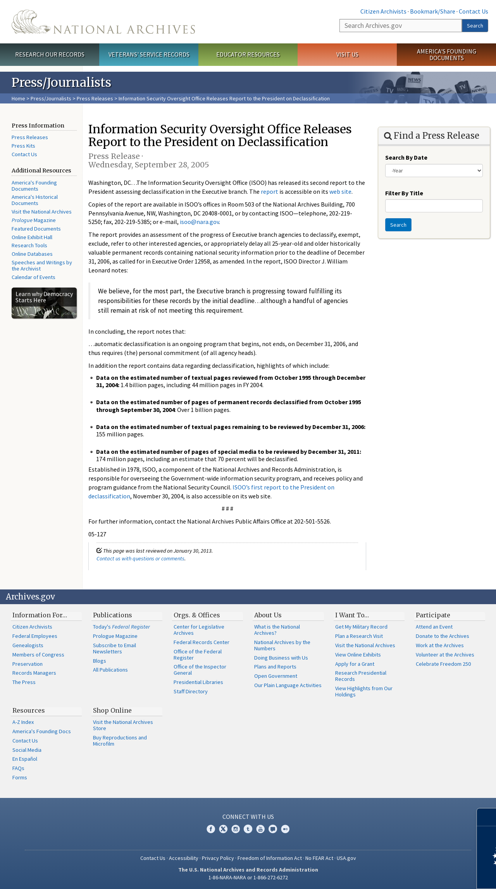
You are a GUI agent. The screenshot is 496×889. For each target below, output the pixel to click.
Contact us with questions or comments (140, 558)
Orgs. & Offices (197, 615)
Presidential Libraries (198, 682)
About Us (268, 615)
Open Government (275, 675)
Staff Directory (191, 691)
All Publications (110, 669)
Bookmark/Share (432, 11)
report (269, 191)
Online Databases (32, 253)
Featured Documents (36, 228)
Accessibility (183, 858)
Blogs (99, 660)
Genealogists (27, 645)
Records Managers (34, 672)
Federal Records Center (201, 642)
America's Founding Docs (41, 731)
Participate (433, 615)
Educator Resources (248, 54)
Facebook (210, 829)
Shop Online (112, 710)
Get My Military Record (361, 626)
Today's (121, 626)
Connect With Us (248, 816)
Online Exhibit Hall (32, 237)
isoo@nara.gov (199, 222)
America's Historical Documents (35, 200)
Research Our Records (49, 54)
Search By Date (406, 157)
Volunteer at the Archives (445, 654)
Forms (19, 777)
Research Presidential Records (360, 675)
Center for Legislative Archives (199, 629)
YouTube (260, 829)
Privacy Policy (218, 858)
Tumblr (248, 829)
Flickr (285, 829)
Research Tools (29, 245)
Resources (28, 710)
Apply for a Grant (354, 663)
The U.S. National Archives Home (103, 22)
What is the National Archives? (277, 629)
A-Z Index (23, 721)
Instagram (235, 829)
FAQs (18, 768)
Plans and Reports (275, 666)
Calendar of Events (33, 277)
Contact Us (473, 11)
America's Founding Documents (446, 54)
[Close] (487, 817)
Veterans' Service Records (148, 54)
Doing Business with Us (281, 657)
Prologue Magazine (115, 635)
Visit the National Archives (42, 211)
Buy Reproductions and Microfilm (120, 740)
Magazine (34, 220)
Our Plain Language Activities (288, 685)
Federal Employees (34, 635)
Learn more (427, 875)
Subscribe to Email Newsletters (114, 648)
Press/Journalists (51, 98)
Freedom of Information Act (270, 858)
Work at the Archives (440, 645)
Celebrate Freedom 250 (443, 663)
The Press (24, 682)
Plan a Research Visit (359, 635)
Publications (112, 615)
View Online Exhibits (358, 654)
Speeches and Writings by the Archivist (42, 265)
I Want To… (352, 615)
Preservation (27, 663)
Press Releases (95, 98)
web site (340, 191)
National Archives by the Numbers (282, 645)
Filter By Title (404, 193)
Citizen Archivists (383, 11)
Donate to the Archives (442, 635)
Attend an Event (434, 626)
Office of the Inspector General (200, 669)
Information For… (39, 615)
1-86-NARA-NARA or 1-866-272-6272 (248, 877)
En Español (24, 758)
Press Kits (23, 145)
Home (18, 98)
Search (475, 25)
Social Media (26, 749)
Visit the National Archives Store (123, 725)
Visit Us (347, 54)
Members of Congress (38, 654)
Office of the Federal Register (198, 654)
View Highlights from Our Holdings (364, 691)
